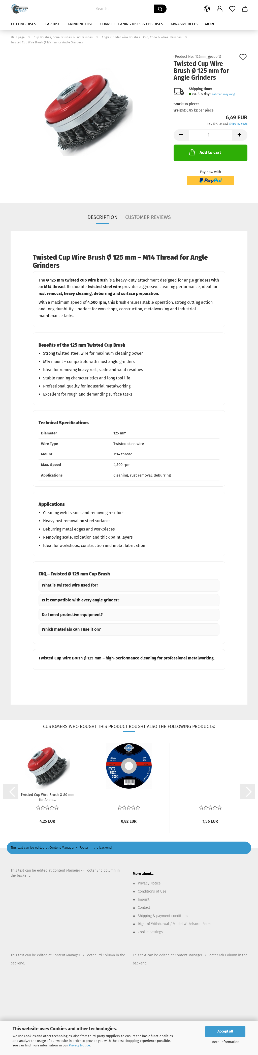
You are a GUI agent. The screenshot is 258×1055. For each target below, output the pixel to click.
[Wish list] (232, 9)
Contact (144, 907)
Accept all (225, 1031)
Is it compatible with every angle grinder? (80, 600)
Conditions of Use (152, 891)
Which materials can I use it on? (71, 629)
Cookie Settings (150, 932)
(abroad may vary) (223, 94)
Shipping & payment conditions (163, 916)
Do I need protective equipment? (72, 614)
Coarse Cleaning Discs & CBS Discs (131, 24)
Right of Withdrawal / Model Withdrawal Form (174, 924)
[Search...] (160, 9)
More (210, 24)
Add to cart (204, 152)
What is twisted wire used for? (70, 585)
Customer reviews (148, 217)
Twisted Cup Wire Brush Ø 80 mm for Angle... (47, 797)
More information (225, 1042)
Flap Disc (52, 24)
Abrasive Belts (184, 24)
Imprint (143, 899)
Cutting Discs (23, 24)
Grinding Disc (80, 24)
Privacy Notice (79, 1045)
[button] (207, 9)
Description (102, 217)
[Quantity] (210, 135)
